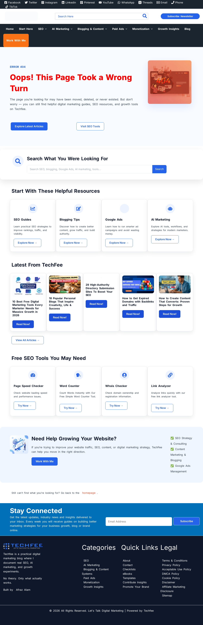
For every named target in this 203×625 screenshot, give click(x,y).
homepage (88, 492)
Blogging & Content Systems (95, 571)
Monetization (92, 582)
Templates (129, 578)
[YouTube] (106, 2)
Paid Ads (89, 578)
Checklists (129, 569)
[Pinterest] (87, 2)
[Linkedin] (68, 2)
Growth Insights (93, 586)
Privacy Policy (171, 565)
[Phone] (177, 2)
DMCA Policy (170, 573)
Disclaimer (168, 582)
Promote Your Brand (136, 586)
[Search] (145, 16)
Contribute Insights (135, 582)
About (126, 560)
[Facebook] (12, 2)
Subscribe (186, 521)
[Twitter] (31, 2)
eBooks (127, 573)
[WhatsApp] (126, 2)
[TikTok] (11, 6)
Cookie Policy (171, 578)
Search (159, 169)
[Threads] (145, 2)
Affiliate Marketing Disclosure (172, 589)
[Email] (161, 2)
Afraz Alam (23, 589)
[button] (180, 16)
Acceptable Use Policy (176, 569)
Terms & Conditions (174, 560)
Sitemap (167, 595)
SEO (86, 560)
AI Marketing (92, 565)
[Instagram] (49, 2)
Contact (128, 565)
